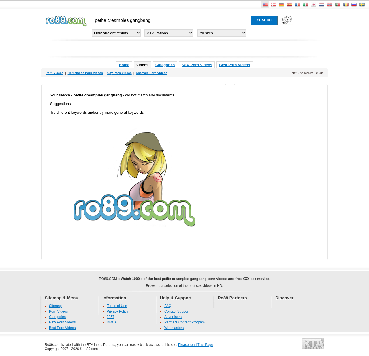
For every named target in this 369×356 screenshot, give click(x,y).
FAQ (167, 306)
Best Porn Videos (234, 65)
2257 (110, 317)
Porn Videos (58, 311)
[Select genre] (116, 33)
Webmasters (174, 328)
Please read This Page (195, 345)
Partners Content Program (184, 322)
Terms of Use (117, 306)
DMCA (112, 322)
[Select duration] (168, 33)
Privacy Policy (117, 311)
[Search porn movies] (264, 20)
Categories (165, 65)
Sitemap (55, 306)
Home (124, 65)
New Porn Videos (197, 65)
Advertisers (173, 317)
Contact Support (176, 311)
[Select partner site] (221, 33)
